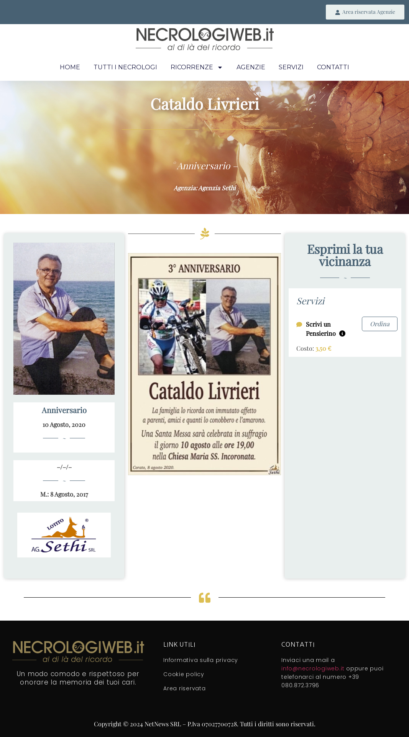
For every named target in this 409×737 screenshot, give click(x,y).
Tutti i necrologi (125, 67)
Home (70, 67)
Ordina (379, 324)
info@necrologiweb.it (312, 669)
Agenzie (251, 67)
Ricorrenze (197, 68)
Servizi (291, 67)
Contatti (333, 67)
